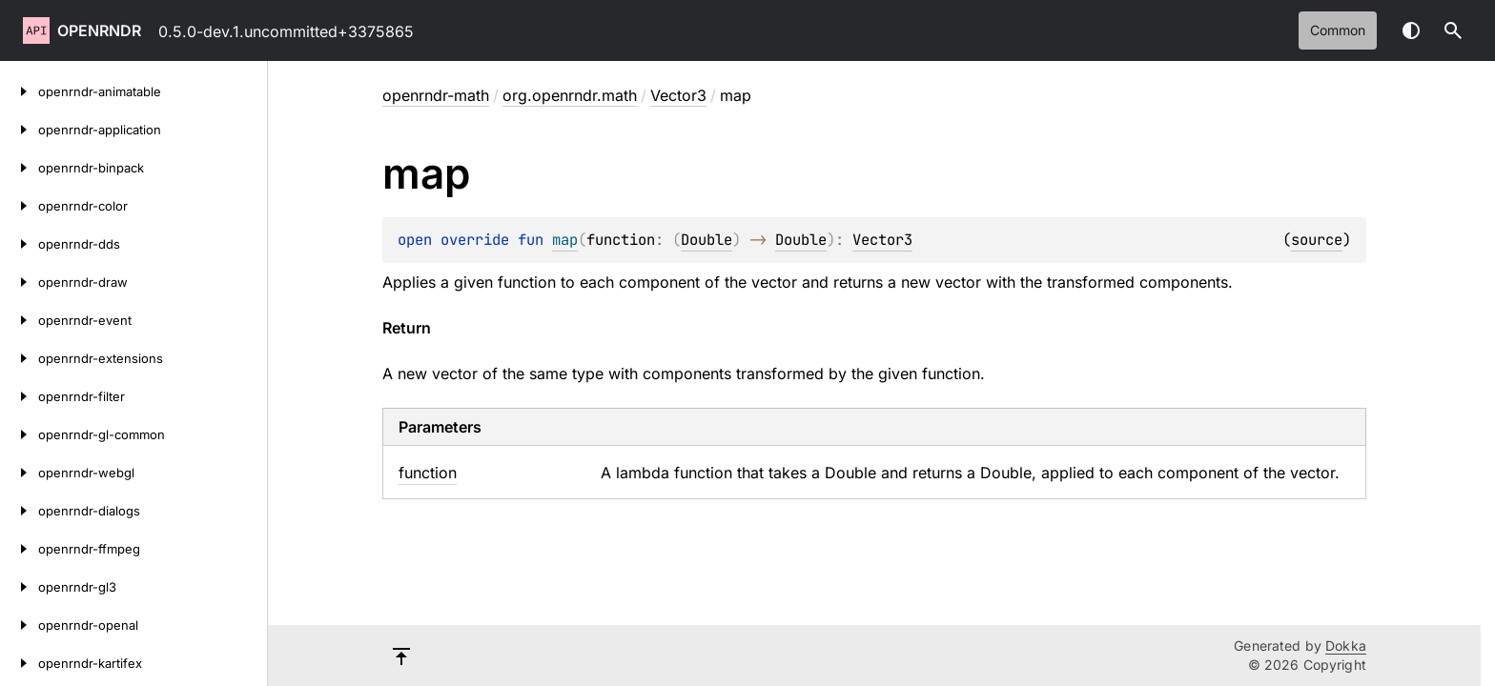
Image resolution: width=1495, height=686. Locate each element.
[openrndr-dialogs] (19, 511)
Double (706, 240)
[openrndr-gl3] (19, 587)
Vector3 (678, 95)
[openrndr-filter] (19, 396)
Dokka (1345, 645)
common (1337, 30)
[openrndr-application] (19, 130)
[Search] (1453, 30)
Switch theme (1411, 30)
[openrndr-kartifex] (19, 663)
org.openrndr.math (569, 95)
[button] (1453, 30)
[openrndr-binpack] (19, 168)
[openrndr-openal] (19, 625)
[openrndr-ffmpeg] (19, 549)
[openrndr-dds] (19, 244)
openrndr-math (435, 95)
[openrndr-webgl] (19, 473)
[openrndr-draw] (19, 282)
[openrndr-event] (19, 320)
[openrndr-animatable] (19, 91)
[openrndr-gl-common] (19, 434)
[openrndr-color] (19, 206)
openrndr (99, 30)
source (1316, 240)
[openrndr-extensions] (19, 358)
